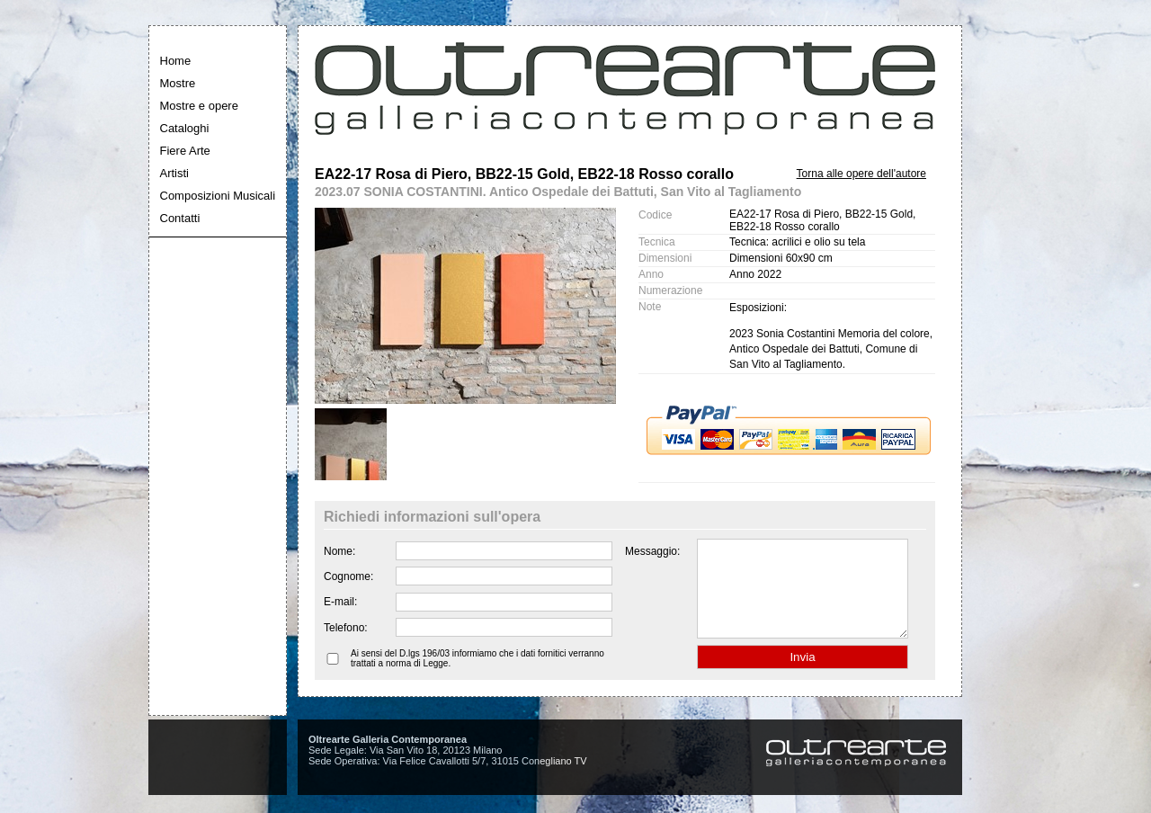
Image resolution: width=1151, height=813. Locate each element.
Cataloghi (185, 128)
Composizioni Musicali (218, 195)
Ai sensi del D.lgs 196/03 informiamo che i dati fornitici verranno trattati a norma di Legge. (477, 677)
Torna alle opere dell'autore (861, 173)
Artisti (175, 173)
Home (176, 60)
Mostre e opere (199, 105)
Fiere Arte (185, 150)
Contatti (180, 218)
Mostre (178, 83)
